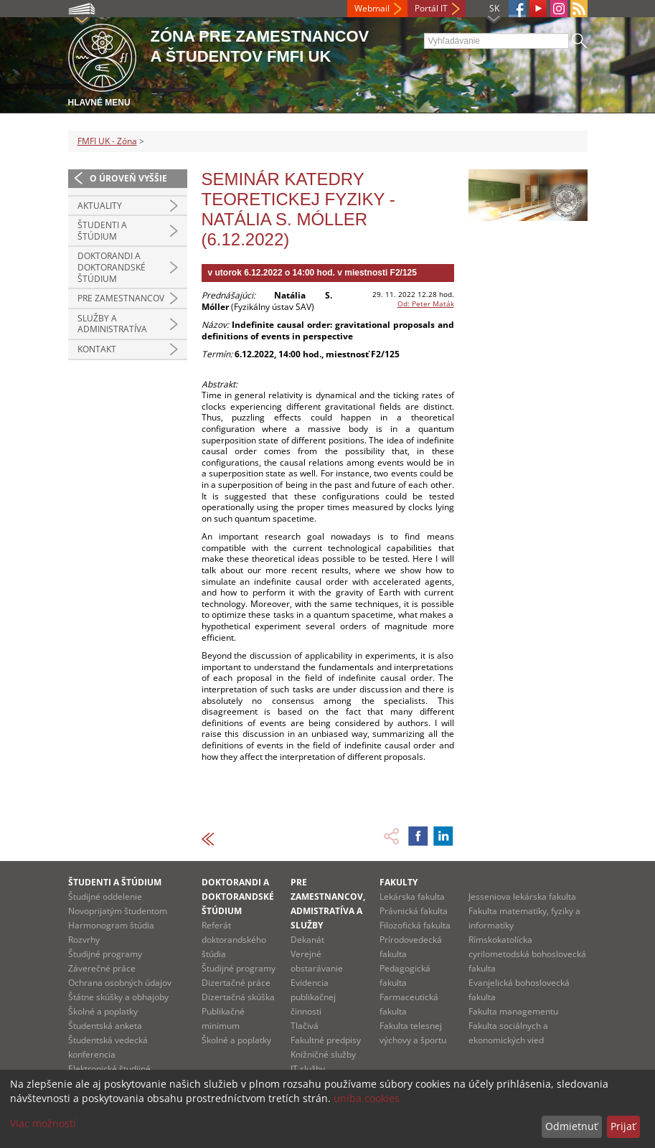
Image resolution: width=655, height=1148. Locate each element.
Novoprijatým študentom (117, 911)
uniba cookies (367, 1098)
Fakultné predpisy (326, 1040)
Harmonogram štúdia (111, 925)
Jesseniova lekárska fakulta (522, 896)
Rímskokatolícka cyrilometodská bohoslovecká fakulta (527, 953)
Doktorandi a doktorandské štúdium (111, 267)
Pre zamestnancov (120, 298)
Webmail (372, 8)
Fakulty (399, 882)
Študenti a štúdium (102, 231)
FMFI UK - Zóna (107, 141)
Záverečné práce (102, 968)
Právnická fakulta (414, 911)
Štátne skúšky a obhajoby (118, 997)
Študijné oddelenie (105, 896)
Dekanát (307, 939)
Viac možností (43, 1123)
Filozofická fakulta (415, 925)
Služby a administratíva (112, 324)
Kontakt (96, 349)
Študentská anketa (105, 1026)
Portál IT (431, 8)
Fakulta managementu (513, 1011)
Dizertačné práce (236, 983)
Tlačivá (305, 1026)
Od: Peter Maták (425, 303)
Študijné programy (105, 954)
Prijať (623, 1126)
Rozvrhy (84, 939)
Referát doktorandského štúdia (234, 939)
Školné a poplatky (103, 1011)
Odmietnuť (571, 1126)
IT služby (308, 1069)
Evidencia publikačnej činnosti (313, 997)
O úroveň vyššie (128, 178)
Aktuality (99, 205)
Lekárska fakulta (412, 896)
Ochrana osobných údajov (119, 983)
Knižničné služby (323, 1054)
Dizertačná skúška (238, 997)
